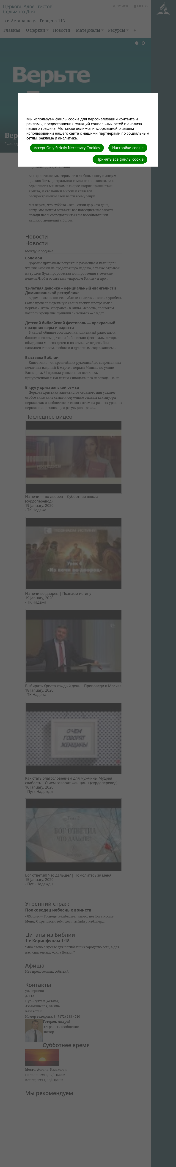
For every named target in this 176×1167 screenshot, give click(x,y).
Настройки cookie (128, 147)
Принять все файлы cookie (120, 159)
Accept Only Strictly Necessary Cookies (67, 147)
